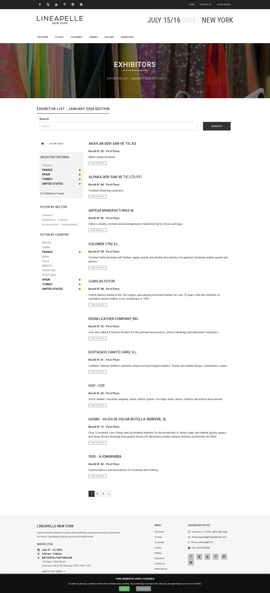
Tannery (47, 215)
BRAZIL (46, 242)
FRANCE (47, 170)
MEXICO (47, 265)
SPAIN (46, 174)
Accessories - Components (60, 224)
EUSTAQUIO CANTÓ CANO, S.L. (113, 352)
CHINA (46, 247)
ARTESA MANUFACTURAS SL (111, 210)
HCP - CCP (97, 386)
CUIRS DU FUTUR (102, 281)
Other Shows (224, 4)
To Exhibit (76, 37)
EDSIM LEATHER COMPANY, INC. (114, 319)
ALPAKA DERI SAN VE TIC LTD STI (115, 177)
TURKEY (47, 179)
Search (44, 119)
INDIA (45, 256)
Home (191, 4)
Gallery (109, 37)
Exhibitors (127, 37)
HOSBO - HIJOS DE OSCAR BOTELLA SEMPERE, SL (128, 419)
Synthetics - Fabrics (55, 219)
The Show (42, 37)
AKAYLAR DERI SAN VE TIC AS (112, 144)
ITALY (45, 261)
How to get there (52, 571)
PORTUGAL (49, 275)
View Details (98, 163)
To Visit (59, 37)
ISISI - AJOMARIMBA (105, 456)
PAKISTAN (48, 270)
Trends (93, 37)
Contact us (206, 4)
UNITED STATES (52, 183)
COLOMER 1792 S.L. (104, 244)
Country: (47, 165)
